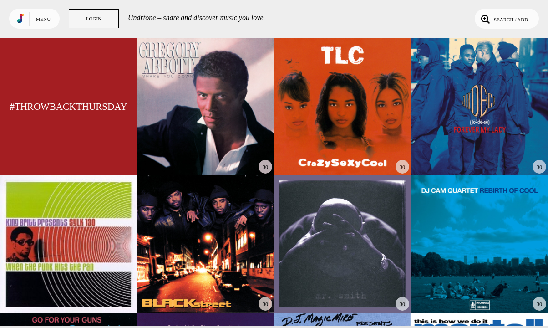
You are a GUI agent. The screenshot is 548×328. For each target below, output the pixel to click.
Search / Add (503, 18)
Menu (43, 19)
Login (93, 18)
